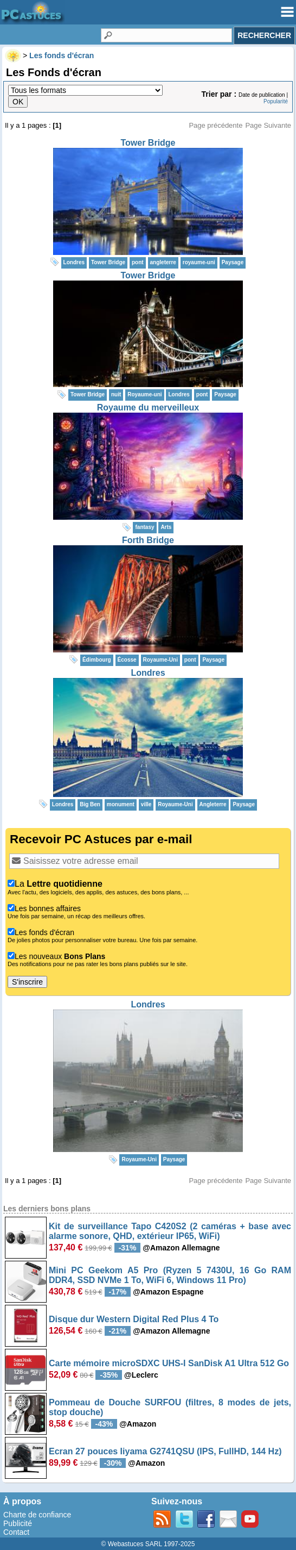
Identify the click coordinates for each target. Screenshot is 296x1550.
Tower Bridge (147, 142)
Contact (16, 1532)
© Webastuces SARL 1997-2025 (148, 1544)
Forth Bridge (148, 540)
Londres (148, 672)
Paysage (233, 262)
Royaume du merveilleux (148, 407)
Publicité (17, 1523)
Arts (165, 527)
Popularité (275, 101)
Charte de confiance (37, 1514)
